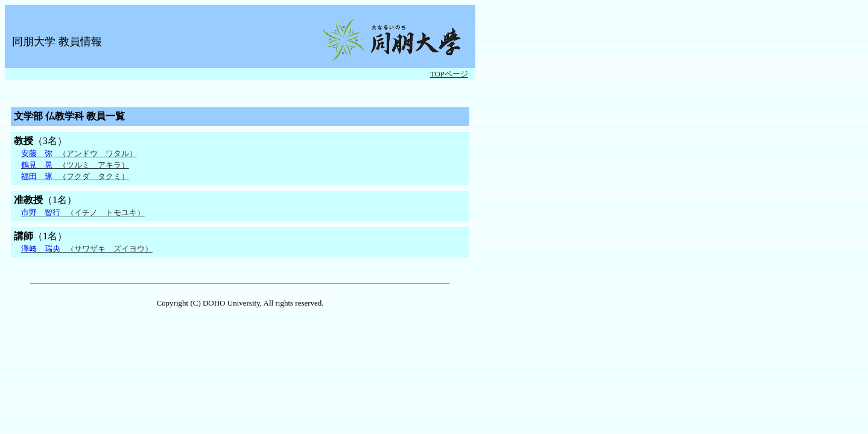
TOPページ (449, 73)
